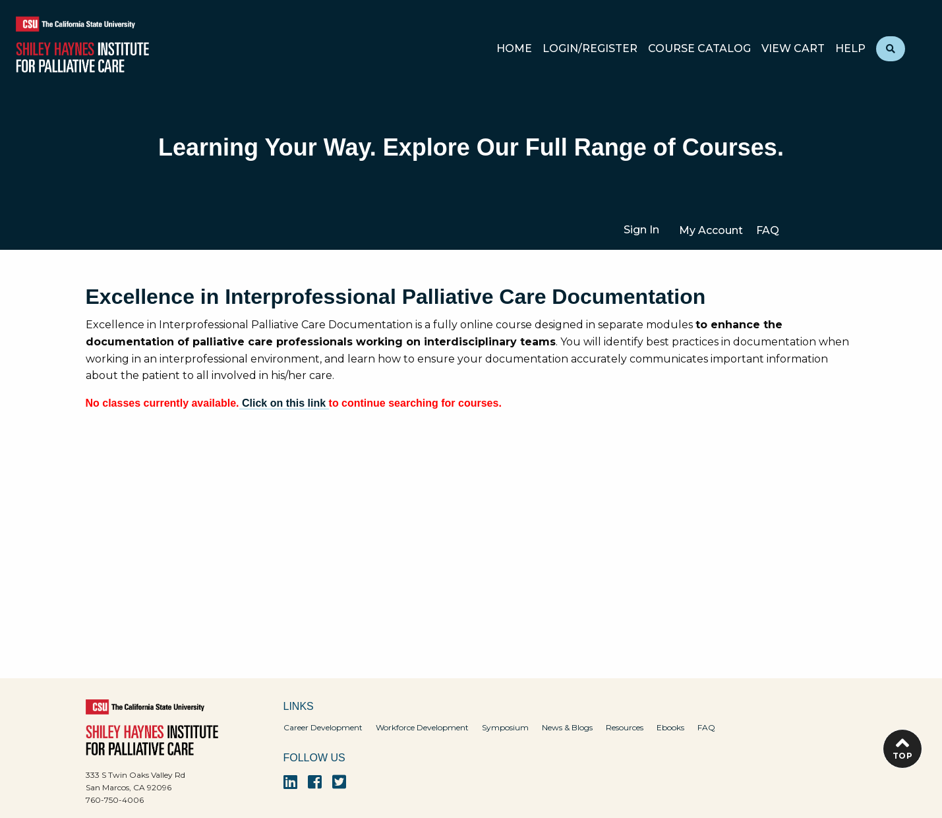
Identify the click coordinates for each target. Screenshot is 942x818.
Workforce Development (422, 727)
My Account (711, 230)
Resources (624, 727)
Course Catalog (699, 49)
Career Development (323, 727)
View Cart (793, 49)
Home (514, 49)
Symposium (505, 727)
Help (850, 49)
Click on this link (284, 403)
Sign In (641, 229)
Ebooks (670, 727)
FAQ (767, 230)
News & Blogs (567, 727)
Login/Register (590, 49)
